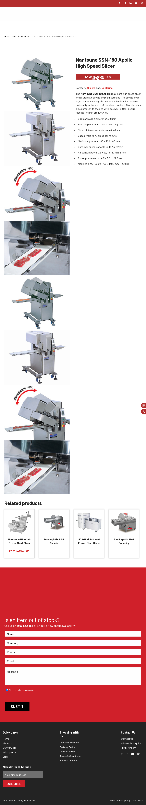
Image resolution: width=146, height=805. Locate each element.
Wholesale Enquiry (131, 743)
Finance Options (68, 760)
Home (7, 36)
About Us (8, 743)
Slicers (27, 36)
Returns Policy (67, 751)
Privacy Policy (128, 747)
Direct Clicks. (137, 800)
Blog (5, 756)
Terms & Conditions (70, 756)
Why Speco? (9, 752)
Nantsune (107, 87)
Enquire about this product (98, 77)
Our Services (9, 747)
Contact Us (127, 738)
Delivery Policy (67, 747)
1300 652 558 (25, 625)
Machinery (17, 36)
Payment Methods (70, 742)
